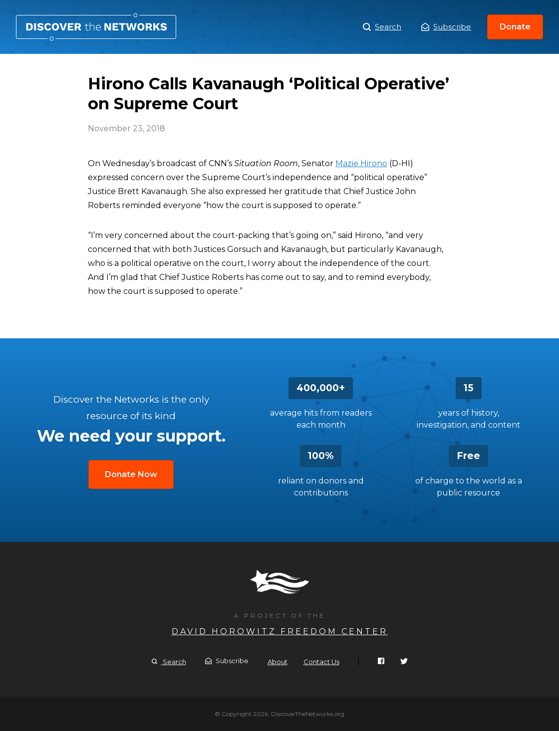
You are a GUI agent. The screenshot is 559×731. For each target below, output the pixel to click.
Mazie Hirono (361, 163)
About (277, 662)
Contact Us (321, 662)
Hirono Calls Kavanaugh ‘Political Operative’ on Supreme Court (96, 27)
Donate (515, 26)
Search (382, 26)
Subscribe (446, 26)
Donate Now (131, 474)
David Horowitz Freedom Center (280, 631)
